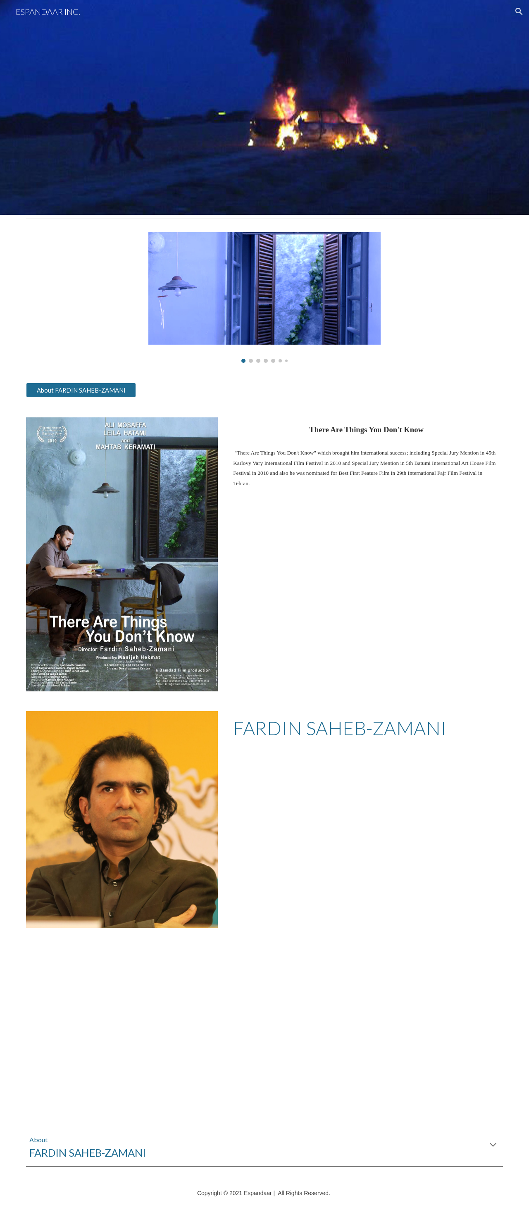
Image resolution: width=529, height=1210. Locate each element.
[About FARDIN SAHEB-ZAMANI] (81, 390)
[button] (519, 11)
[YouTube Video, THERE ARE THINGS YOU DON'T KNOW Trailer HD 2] (142, 1026)
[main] (366, 429)
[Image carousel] (264, 297)
